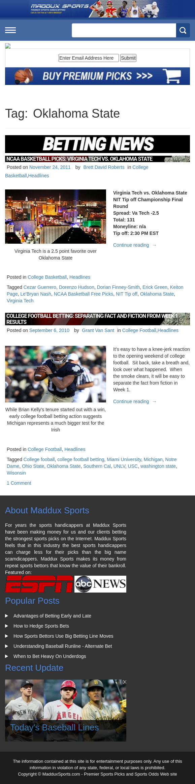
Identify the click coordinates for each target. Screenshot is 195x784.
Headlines (38, 175)
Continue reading (136, 245)
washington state (158, 466)
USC (133, 466)
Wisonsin (16, 473)
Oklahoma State (157, 294)
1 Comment (19, 483)
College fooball (39, 459)
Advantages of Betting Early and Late (52, 616)
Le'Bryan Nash (35, 294)
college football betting (80, 459)
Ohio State (33, 466)
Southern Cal (97, 466)
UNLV (119, 466)
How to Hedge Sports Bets (41, 626)
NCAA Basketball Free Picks (83, 294)
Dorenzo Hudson (76, 287)
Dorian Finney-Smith (118, 287)
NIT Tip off (126, 294)
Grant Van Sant (98, 330)
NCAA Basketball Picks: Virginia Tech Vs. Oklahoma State (79, 159)
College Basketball (47, 277)
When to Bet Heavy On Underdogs (49, 656)
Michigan (153, 459)
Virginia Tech (20, 300)
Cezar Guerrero (40, 287)
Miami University (124, 459)
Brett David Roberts (103, 167)
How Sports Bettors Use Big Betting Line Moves (63, 636)
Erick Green (154, 287)
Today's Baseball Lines (54, 727)
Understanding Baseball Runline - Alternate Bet (62, 646)
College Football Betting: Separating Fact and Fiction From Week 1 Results (92, 319)
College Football (139, 330)
